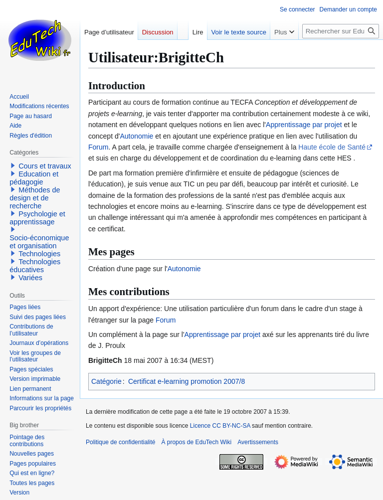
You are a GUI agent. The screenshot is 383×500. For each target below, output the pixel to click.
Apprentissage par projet (304, 125)
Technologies (39, 254)
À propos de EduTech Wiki (196, 442)
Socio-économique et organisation (39, 242)
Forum (98, 147)
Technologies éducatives (34, 266)
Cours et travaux (44, 166)
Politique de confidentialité (120, 442)
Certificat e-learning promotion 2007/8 (186, 381)
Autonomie (136, 136)
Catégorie (106, 381)
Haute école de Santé (332, 147)
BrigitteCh (105, 360)
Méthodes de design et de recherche (34, 198)
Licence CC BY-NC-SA (220, 425)
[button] (12, 165)
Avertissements (257, 442)
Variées (30, 278)
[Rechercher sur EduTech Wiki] (340, 31)
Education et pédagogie (33, 178)
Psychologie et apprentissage (37, 218)
